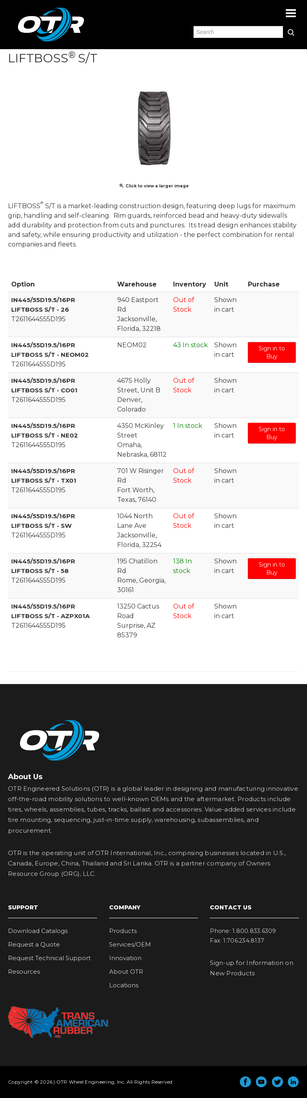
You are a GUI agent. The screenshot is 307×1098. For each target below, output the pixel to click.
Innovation (125, 958)
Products (123, 931)
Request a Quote (34, 944)
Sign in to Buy (272, 352)
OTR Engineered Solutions (51, 41)
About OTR (126, 971)
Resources (24, 971)
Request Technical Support (49, 958)
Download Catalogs (38, 931)
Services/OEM (130, 944)
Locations (123, 985)
